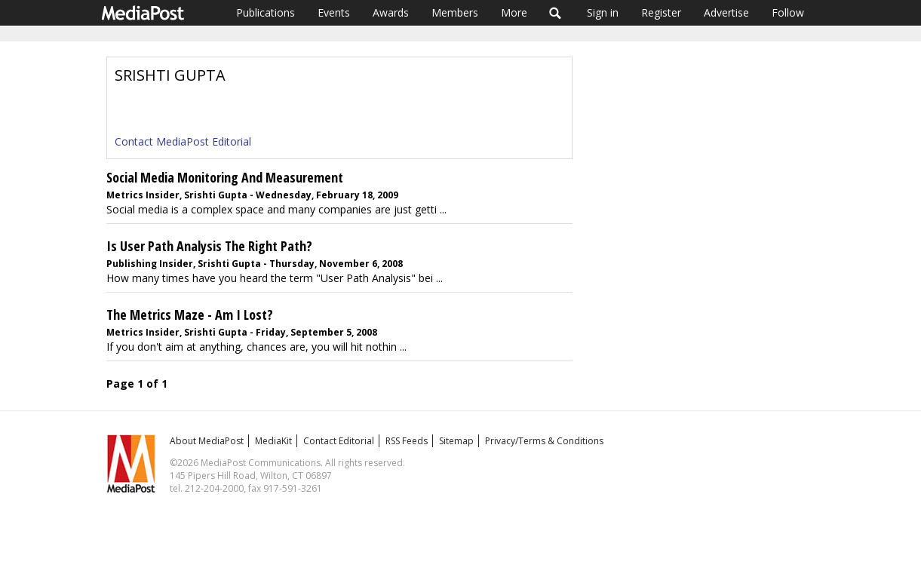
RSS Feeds (406, 440)
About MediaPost (207, 440)
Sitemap (456, 440)
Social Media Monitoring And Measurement (224, 177)
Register (661, 12)
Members (454, 12)
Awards (391, 12)
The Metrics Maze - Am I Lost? (189, 314)
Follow (788, 12)
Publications (265, 12)
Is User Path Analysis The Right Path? (209, 246)
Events (334, 12)
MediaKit (273, 440)
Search (556, 13)
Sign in (603, 12)
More (514, 12)
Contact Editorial (338, 440)
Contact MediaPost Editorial (183, 141)
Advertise (726, 12)
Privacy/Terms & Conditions (544, 440)
